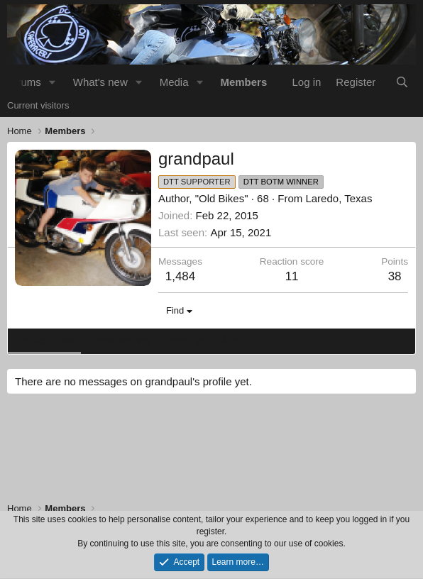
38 (395, 276)
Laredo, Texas (338, 198)
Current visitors (38, 105)
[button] (52, 82)
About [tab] (235, 340)
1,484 (180, 276)
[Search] (402, 82)
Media (174, 82)
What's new (100, 82)
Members (243, 82)
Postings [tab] (186, 340)
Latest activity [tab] (120, 340)
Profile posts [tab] (44, 340)
